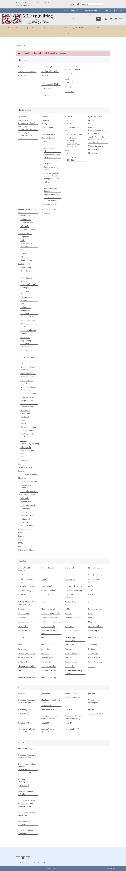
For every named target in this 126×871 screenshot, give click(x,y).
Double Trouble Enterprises (24, 569)
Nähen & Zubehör (48, 138)
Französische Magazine (25, 486)
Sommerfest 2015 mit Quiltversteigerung (73, 717)
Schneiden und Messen (50, 145)
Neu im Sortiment (49, 209)
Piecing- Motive (26, 380)
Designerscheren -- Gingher (51, 168)
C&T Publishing (24, 590)
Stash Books (46, 662)
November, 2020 (24, 709)
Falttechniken (26, 326)
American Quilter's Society (95, 580)
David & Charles (71, 575)
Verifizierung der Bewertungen (48, 94)
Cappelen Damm (48, 590)
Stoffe (67, 131)
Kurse (70, 33)
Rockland (68, 649)
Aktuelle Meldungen (26, 749)
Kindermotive (93, 133)
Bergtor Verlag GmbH (74, 586)
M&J (66, 622)
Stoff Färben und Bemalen (27, 452)
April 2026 (22, 693)
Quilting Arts (70, 644)
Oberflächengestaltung (29, 443)
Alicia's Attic (70, 579)
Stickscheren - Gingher (49, 149)
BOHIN (91, 595)
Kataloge (24, 287)
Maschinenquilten (48, 134)
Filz (22, 257)
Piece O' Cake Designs (26, 298)
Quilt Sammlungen (27, 350)
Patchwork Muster (27, 376)
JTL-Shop (115, 868)
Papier (20, 539)
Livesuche (69, 82)
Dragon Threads (47, 568)
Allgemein (24, 226)
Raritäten (22, 546)
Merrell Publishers (95, 626)
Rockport (92, 649)
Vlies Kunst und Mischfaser (73, 158)
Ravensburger (23, 649)
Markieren (45, 131)
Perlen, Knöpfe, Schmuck (28, 467)
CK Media (22, 595)
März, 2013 (69, 723)
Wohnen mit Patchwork (25, 312)
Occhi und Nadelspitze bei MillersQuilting (27, 701)
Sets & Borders (26, 413)
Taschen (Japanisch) (28, 229)
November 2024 (71, 693)
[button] (105, 19)
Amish (23, 423)
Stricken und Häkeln (26, 550)
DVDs (20, 543)
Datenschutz (70, 74)
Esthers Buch (24, 713)
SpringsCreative (94, 657)
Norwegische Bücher (26, 525)
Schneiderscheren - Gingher (51, 162)
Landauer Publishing (73, 617)
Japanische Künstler (28, 505)
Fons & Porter (23, 575)
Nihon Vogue (93, 630)
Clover (44, 602)
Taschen (23, 253)
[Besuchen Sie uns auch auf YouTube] (23, 858)
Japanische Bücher (25, 222)
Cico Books (92, 590)
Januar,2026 (46, 693)
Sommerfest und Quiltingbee (47, 730)
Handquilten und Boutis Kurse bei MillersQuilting (51, 703)
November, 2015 (47, 709)
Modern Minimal (27, 406)
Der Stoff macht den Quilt (28, 321)
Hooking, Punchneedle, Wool (28, 282)
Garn (67, 120)
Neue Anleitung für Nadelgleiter (72, 730)
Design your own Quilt (27, 402)
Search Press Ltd (71, 653)
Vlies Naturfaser (73, 154)
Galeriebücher (26, 260)
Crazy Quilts (25, 271)
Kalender (24, 460)
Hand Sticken (25, 501)
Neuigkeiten (75, 10)
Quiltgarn (71, 124)
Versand (47, 863)
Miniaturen (92, 153)
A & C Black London (26, 586)
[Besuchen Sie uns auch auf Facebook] (18, 858)
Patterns (23, 457)
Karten (21, 536)
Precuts (23, 303)
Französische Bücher (26, 494)
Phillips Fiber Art (95, 637)
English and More (25, 264)
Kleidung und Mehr (28, 508)
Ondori (21, 637)
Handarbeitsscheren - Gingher (52, 156)
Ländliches (24, 354)
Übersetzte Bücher (27, 515)
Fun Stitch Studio (48, 575)
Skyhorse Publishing (26, 657)
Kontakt (119, 10)
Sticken (23, 440)
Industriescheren (50, 200)
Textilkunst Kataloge (28, 474)
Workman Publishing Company (73, 672)
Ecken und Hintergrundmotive (96, 128)
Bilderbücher (25, 267)
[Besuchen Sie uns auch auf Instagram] (28, 858)
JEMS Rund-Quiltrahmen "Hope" (26, 121)
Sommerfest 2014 (96, 713)
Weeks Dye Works (48, 670)
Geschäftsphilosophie (50, 71)
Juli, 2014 (91, 709)
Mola (22, 240)
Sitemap (68, 87)
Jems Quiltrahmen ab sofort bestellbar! (49, 717)
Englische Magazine (28, 481)
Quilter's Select (47, 644)
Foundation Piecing (28, 330)
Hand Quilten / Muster (26, 418)
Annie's (44, 579)
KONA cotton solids (75, 134)
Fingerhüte (48, 127)
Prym (20, 644)
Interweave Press (95, 609)
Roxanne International (27, 653)
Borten (91, 120)
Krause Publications (49, 617)
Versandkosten (47, 88)
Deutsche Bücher (25, 233)
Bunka (90, 586)
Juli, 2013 (45, 723)
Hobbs (67, 609)
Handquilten (46, 124)
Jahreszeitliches (24, 215)
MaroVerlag (23, 626)
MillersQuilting (24, 630)
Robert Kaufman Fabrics (28, 677)
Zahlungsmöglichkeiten (50, 84)
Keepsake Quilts (27, 357)
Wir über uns (46, 75)
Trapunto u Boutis (48, 204)
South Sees (69, 657)
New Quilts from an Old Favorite (28, 388)
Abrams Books (47, 586)
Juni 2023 (92, 693)
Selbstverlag (93, 653)
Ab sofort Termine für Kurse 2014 (27, 730)
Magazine (22, 478)
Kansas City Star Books (50, 613)
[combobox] (86, 4)
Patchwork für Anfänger (26, 245)
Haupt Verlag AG (48, 609)
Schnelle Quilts (26, 333)
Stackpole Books (24, 662)
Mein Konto (46, 80)
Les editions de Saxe (26, 622)
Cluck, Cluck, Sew (48, 595)
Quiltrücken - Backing (72, 139)
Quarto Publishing (48, 677)
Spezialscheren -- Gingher (51, 189)
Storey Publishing (95, 662)
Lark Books (92, 617)
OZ (42, 637)
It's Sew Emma (24, 613)
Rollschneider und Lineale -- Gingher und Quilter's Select (51, 176)
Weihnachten (25, 219)
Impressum (69, 91)
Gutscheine (46, 213)
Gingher (21, 609)
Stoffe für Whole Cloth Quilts (73, 145)
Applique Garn (73, 127)
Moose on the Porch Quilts (49, 632)
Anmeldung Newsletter (50, 67)
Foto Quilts (25, 274)
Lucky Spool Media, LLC (51, 622)
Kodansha (22, 617)
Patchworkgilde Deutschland (71, 639)
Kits (45, 141)
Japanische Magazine (28, 491)
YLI (89, 670)
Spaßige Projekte (27, 430)
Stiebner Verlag (71, 662)
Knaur (90, 613)
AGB (67, 78)
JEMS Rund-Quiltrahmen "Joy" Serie (27, 128)
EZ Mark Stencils (95, 568)
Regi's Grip (46, 649)
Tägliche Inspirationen (93, 10)
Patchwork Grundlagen (25, 292)
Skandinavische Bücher (26, 362)
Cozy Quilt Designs (96, 575)
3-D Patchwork (26, 346)
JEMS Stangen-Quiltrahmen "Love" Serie (26, 135)
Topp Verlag (70, 666)
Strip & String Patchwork (25, 342)
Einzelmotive (93, 149)
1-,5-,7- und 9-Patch (28, 393)
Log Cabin (24, 384)
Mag (90, 622)
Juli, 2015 (68, 709)
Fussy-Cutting (26, 278)
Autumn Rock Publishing (70, 603)
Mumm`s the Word (72, 630)
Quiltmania (92, 644)
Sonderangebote (24, 529)
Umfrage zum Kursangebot (93, 701)
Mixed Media (25, 447)
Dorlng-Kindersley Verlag (25, 580)
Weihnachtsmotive (95, 146)
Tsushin (91, 666)
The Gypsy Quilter (48, 666)
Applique (45, 120)
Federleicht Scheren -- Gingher (52, 196)
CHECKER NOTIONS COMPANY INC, (27, 603)
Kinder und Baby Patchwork (27, 368)
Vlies (67, 150)
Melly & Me (69, 626)
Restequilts (25, 337)
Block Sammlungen (28, 373)
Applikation (25, 410)
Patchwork (24, 250)
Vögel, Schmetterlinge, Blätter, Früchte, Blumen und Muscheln (97, 140)
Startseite (109, 10)
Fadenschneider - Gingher (51, 183)
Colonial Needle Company (71, 596)
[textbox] (86, 4)
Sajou (90, 602)
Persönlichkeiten (27, 397)
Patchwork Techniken (29, 317)
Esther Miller (70, 568)
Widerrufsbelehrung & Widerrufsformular (74, 68)
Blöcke (91, 124)
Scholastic (45, 653)
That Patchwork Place (26, 666)
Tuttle (20, 670)
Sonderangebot (47, 657)
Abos (20, 532)
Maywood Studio (48, 626)
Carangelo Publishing (73, 590)
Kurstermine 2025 (73, 697)
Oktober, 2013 (23, 723)
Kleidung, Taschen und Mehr (27, 435)
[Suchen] (84, 19)
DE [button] (64, 10)
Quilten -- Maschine (28, 427)
